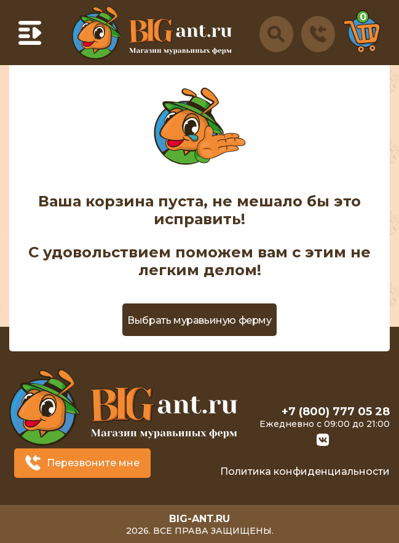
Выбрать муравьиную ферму (199, 320)
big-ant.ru (199, 519)
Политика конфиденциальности (305, 471)
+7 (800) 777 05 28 (336, 411)
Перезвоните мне (93, 463)
